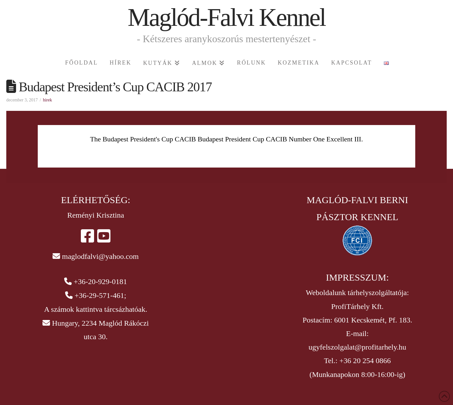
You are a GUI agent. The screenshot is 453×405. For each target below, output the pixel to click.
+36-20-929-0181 (100, 281)
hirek (47, 100)
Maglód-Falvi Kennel (227, 17)
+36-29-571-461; (100, 295)
